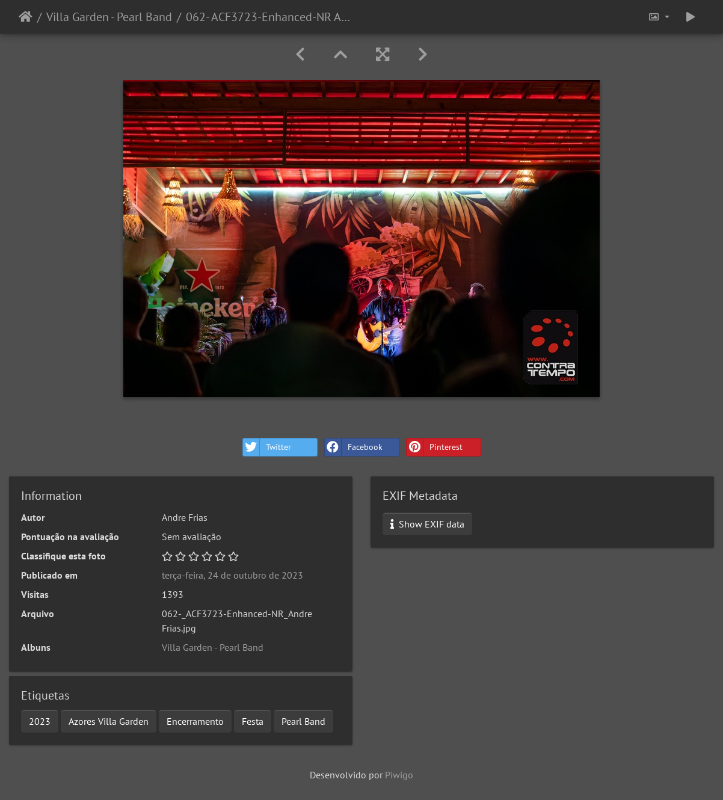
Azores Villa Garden (109, 721)
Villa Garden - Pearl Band (109, 17)
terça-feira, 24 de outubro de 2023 (232, 575)
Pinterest (435, 447)
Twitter (267, 447)
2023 (40, 721)
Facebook (354, 447)
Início (25, 17)
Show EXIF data (427, 524)
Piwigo (399, 775)
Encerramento (195, 721)
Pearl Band (303, 721)
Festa (252, 721)
